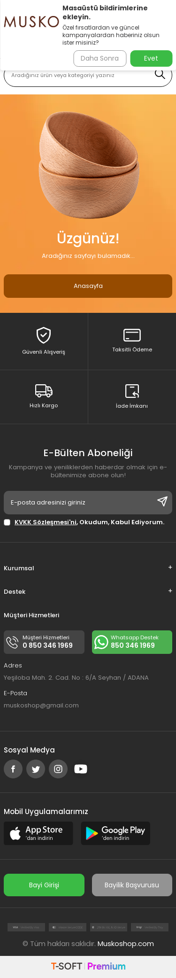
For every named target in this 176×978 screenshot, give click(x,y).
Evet (151, 58)
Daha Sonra (100, 58)
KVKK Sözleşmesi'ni (46, 522)
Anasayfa (88, 285)
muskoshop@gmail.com (41, 705)
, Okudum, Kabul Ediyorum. (84, 522)
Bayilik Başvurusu (132, 885)
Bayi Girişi (44, 885)
